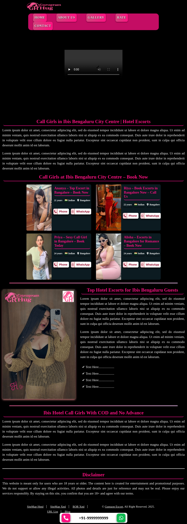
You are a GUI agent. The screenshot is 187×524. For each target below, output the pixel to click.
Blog (67, 511)
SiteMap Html (35, 506)
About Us (66, 17)
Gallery (96, 17)
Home (40, 17)
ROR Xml (78, 506)
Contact (43, 25)
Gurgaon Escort (114, 506)
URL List (52, 511)
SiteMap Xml (58, 506)
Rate (121, 17)
